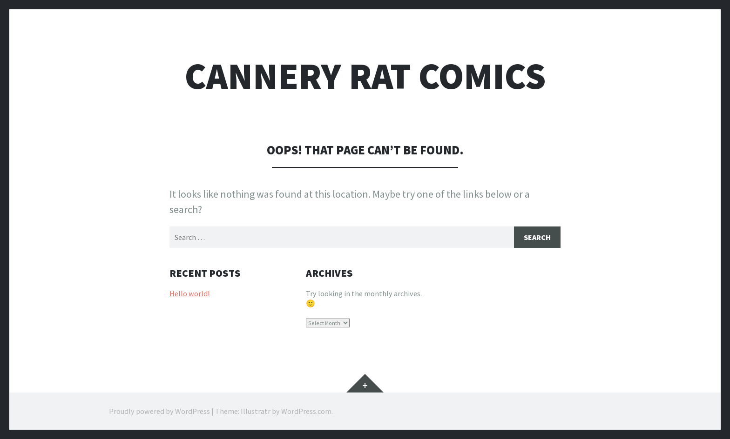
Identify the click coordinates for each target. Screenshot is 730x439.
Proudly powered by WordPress (159, 411)
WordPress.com (306, 411)
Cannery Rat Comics (365, 76)
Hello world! (189, 293)
